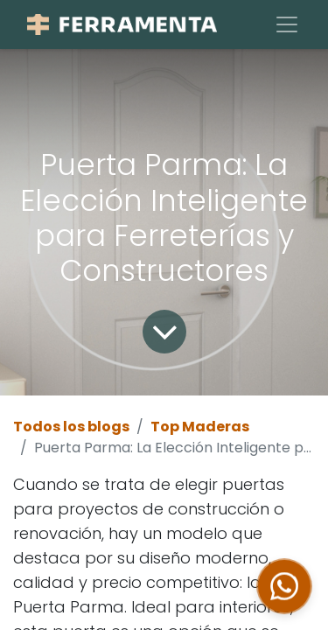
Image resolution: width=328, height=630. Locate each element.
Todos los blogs (71, 426)
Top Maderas (199, 426)
